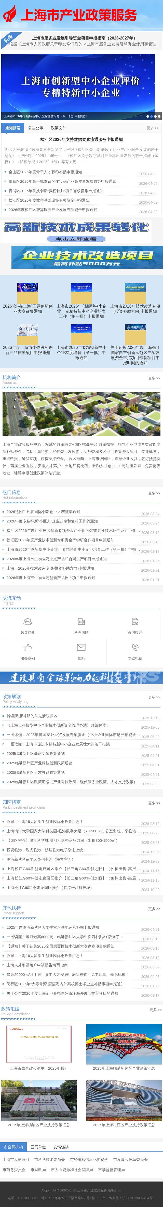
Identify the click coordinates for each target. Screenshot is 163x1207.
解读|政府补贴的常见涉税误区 (32, 716)
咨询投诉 (135, 625)
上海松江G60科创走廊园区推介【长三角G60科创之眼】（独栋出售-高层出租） (73, 870)
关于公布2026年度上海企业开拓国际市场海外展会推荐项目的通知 (62, 993)
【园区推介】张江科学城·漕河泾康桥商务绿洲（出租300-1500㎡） (63, 840)
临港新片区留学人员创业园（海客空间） (41, 859)
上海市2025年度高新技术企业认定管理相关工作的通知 (159, 116)
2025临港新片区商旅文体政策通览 (36, 753)
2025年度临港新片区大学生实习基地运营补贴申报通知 (53, 927)
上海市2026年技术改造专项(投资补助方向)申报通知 (50, 568)
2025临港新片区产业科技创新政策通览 (39, 763)
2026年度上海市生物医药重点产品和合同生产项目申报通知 (57, 559)
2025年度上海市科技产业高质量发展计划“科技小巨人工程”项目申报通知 (155, 116)
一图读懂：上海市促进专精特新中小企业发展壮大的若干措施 (58, 744)
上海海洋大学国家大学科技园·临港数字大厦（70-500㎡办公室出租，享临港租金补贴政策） (73, 832)
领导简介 (27, 625)
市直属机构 (13, 1147)
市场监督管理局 (111, 1169)
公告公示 (35, 128)
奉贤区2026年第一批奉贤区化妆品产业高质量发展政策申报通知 (62, 181)
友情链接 (61, 1147)
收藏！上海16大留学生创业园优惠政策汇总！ (45, 821)
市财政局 (38, 1169)
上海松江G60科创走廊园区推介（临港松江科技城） (50, 887)
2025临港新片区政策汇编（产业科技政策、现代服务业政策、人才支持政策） (72, 782)
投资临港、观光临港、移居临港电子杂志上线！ (47, 850)
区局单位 (38, 1147)
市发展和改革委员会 (130, 1159)
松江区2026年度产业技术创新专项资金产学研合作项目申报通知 (60, 540)
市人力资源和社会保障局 (72, 1169)
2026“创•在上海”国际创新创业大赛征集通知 (147, 116)
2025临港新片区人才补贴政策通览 (36, 772)
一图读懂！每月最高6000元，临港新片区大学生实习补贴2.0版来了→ (65, 937)
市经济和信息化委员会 (89, 1159)
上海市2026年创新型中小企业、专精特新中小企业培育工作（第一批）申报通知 (73, 550)
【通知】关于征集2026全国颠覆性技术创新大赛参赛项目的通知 (60, 946)
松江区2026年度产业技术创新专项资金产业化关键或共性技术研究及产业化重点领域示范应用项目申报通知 (73, 531)
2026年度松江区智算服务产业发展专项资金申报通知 (53, 209)
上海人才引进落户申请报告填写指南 (37, 965)
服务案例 (27, 651)
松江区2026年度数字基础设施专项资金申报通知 (49, 200)
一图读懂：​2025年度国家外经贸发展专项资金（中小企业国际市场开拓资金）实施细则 (73, 735)
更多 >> (153, 128)
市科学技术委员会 (49, 1159)
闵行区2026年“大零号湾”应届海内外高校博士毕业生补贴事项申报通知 (66, 984)
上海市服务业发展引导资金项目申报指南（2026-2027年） (84, 38)
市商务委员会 (14, 1169)
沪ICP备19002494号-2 (138, 1198)
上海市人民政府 (16, 1159)
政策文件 (58, 128)
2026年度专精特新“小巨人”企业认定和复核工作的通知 (52, 521)
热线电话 (135, 651)
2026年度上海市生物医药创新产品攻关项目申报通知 (51, 577)
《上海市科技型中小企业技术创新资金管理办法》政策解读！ (58, 725)
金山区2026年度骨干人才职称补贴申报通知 (45, 172)
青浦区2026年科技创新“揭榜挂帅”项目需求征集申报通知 (56, 191)
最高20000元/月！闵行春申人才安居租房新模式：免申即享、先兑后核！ (68, 974)
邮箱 (81, 651)
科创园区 (81, 625)
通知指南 (12, 129)
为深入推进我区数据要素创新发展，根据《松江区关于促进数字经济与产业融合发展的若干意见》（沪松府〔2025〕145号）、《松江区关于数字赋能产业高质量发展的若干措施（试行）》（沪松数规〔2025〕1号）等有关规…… (81, 155)
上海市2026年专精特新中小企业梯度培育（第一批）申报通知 (45, 116)
